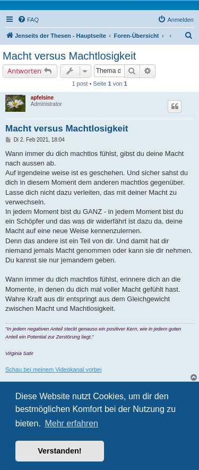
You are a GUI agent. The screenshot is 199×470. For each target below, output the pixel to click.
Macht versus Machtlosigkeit (69, 56)
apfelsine (42, 98)
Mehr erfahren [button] (71, 423)
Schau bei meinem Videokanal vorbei (53, 369)
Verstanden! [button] (59, 451)
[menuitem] (28, 19)
